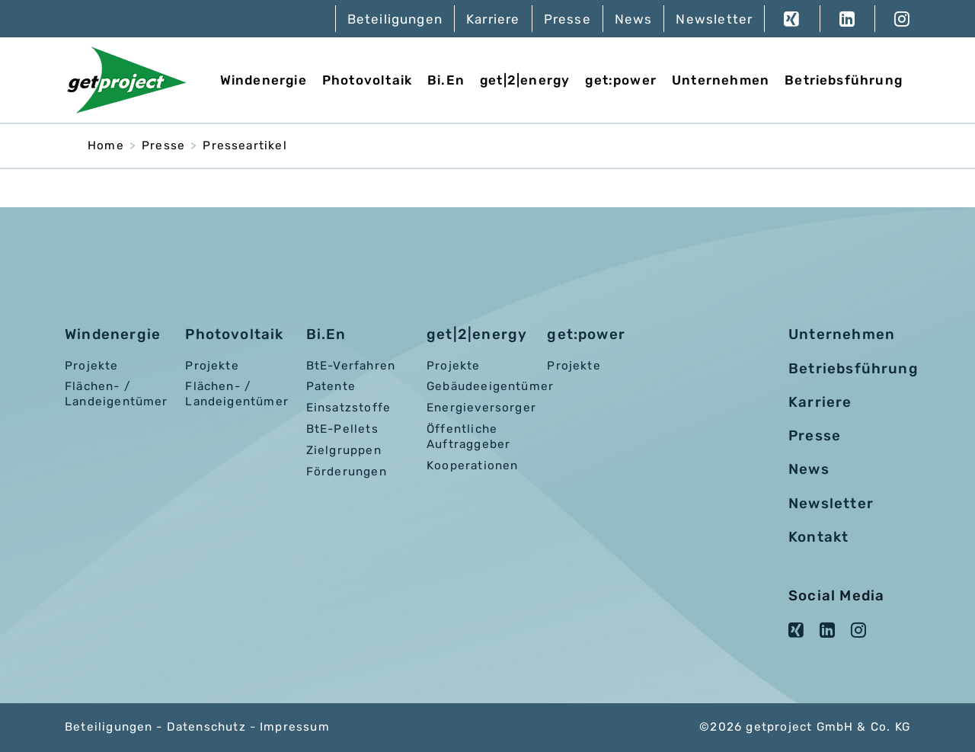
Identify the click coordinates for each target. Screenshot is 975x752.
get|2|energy (525, 80)
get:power (621, 80)
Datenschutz (206, 727)
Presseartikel (244, 145)
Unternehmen (720, 80)
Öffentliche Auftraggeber (468, 436)
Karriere (493, 19)
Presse (567, 19)
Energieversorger (481, 407)
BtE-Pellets (342, 429)
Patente (331, 386)
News (634, 19)
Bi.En (446, 80)
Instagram (892, 18)
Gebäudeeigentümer (490, 386)
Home (106, 145)
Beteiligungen (395, 19)
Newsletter (714, 19)
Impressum (295, 727)
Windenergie (263, 80)
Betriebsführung (844, 80)
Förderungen (346, 471)
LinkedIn (847, 18)
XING (792, 18)
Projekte (92, 366)
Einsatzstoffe (348, 407)
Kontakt (818, 537)
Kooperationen (472, 465)
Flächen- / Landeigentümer (116, 393)
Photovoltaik (367, 80)
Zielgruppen (344, 450)
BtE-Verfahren (350, 366)
